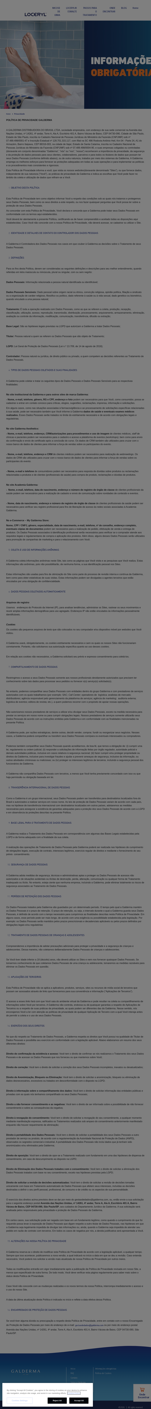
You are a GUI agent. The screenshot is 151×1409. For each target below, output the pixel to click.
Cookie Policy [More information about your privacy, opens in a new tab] (74, 1393)
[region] (47, 1395)
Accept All (79, 1400)
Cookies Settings (20, 1400)
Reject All (57, 1400)
